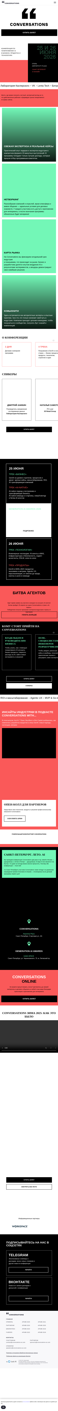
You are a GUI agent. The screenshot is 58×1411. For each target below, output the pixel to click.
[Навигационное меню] (55, 2)
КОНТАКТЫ (10, 1337)
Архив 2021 (42, 1322)
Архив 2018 (42, 1332)
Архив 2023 (26, 1329)
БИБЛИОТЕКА (10, 1329)
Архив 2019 (42, 1329)
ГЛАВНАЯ (9, 1319)
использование (26, 1401)
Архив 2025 (26, 1322)
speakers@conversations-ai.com (16, 1348)
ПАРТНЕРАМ (10, 1325)
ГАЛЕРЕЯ (9, 1332)
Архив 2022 (26, 1332)
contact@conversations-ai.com (15, 1342)
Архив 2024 (26, 1325)
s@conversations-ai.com (42, 1342)
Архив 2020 (42, 1325)
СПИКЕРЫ (9, 1322)
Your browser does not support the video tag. (29, 1036)
